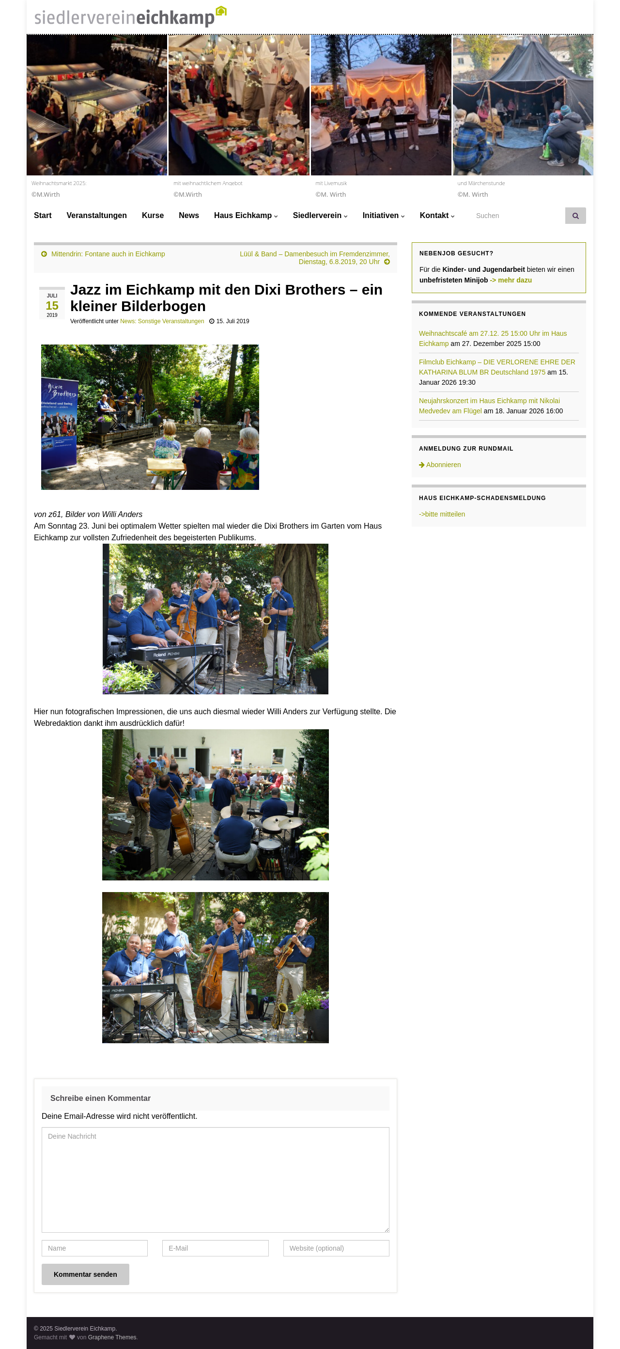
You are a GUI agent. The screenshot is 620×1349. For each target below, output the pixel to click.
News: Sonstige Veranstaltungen (162, 321)
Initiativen (384, 215)
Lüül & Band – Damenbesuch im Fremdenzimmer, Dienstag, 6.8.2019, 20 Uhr (315, 258)
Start (42, 215)
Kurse (153, 215)
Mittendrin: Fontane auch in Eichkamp (108, 254)
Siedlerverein (320, 215)
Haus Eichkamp (246, 215)
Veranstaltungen (96, 215)
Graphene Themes (112, 1337)
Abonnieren (440, 465)
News (189, 215)
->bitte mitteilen (442, 514)
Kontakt (437, 215)
